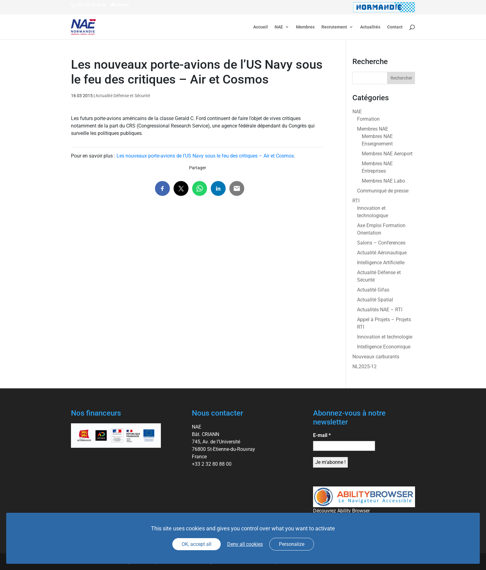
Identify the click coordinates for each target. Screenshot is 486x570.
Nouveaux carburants (375, 357)
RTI (356, 201)
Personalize (291, 544)
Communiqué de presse (383, 191)
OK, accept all (196, 544)
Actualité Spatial (375, 300)
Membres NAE (372, 129)
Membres (305, 27)
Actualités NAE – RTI (379, 310)
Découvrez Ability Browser (341, 511)
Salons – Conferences (381, 243)
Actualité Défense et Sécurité (122, 95)
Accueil (260, 27)
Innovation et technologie (384, 337)
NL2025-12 (364, 366)
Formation (368, 119)
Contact (395, 27)
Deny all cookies (245, 544)
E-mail (322, 435)
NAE (279, 27)
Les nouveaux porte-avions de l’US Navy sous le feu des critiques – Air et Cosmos (205, 156)
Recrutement (334, 27)
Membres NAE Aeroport (387, 154)
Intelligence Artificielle (380, 263)
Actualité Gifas (373, 290)
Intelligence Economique (383, 347)
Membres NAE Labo (383, 181)
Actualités (370, 27)
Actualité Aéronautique (382, 253)
